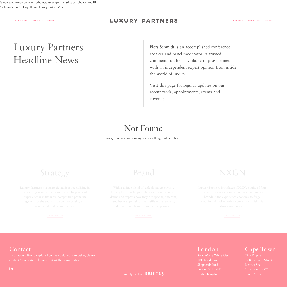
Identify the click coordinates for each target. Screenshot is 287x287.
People (238, 21)
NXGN (50, 21)
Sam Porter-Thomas (33, 260)
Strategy (21, 21)
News (269, 21)
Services (254, 21)
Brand (38, 21)
